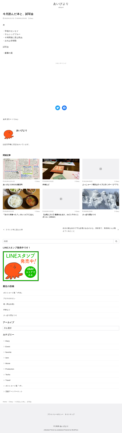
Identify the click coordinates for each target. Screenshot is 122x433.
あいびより (61, 3)
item (7, 358)
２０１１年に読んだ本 (14, 230)
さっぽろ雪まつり (89, 215)
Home (5, 402)
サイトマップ (69, 414)
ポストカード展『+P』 (14, 386)
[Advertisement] (32, 81)
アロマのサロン (9, 298)
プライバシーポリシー (55, 414)
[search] (116, 241)
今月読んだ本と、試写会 (23, 402)
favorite (8, 352)
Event (7, 347)
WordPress (75, 430)
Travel (7, 380)
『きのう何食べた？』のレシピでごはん (18, 215)
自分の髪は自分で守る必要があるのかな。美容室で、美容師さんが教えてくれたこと (89, 229)
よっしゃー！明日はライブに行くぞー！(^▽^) (100, 185)
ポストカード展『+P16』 (13, 293)
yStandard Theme (49, 430)
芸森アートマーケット (14, 391)
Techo (7, 375)
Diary (31, 18)
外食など (46, 185)
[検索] (61, 241)
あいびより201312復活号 (13, 185)
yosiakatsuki (60, 430)
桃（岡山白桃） (9, 304)
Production (9, 369)
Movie (7, 363)
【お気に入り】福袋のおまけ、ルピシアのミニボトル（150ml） (61, 216)
